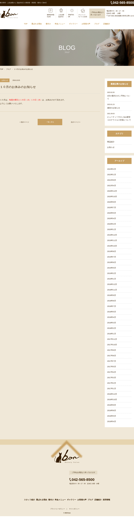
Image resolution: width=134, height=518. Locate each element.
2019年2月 (111, 273)
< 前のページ (24, 122)
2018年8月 (111, 301)
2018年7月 (111, 306)
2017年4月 (111, 372)
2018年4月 (111, 317)
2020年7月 (111, 207)
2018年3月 (111, 323)
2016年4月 (111, 421)
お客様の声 (86, 24)
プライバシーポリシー (57, 511)
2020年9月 (111, 202)
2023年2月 (111, 169)
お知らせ (111, 147)
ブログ (96, 24)
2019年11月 (112, 240)
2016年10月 (112, 399)
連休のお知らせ (113, 108)
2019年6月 (111, 262)
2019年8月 (111, 251)
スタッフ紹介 (29, 501)
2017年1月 (111, 388)
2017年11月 (112, 339)
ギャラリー (73, 24)
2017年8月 (111, 356)
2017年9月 (111, 350)
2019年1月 (111, 279)
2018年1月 (111, 334)
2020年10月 (112, 196)
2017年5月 (111, 366)
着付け (48, 24)
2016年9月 (111, 405)
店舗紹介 (106, 24)
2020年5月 (111, 213)
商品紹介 (111, 142)
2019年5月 (111, 268)
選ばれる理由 (36, 24)
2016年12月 (112, 394)
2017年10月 (112, 345)
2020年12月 (112, 191)
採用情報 (106, 501)
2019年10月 (112, 246)
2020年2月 (111, 224)
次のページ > (75, 122)
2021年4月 (111, 185)
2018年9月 (111, 295)
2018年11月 (112, 290)
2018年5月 (111, 312)
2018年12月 (112, 284)
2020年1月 (111, 229)
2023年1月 (111, 174)
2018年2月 (111, 328)
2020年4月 (111, 218)
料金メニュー (60, 24)
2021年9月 (111, 180)
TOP (26, 24)
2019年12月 (112, 235)
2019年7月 (111, 257)
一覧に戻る (50, 122)
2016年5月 (111, 416)
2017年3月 (111, 377)
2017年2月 (111, 383)
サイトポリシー (74, 511)
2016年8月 (111, 410)
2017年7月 (111, 361)
